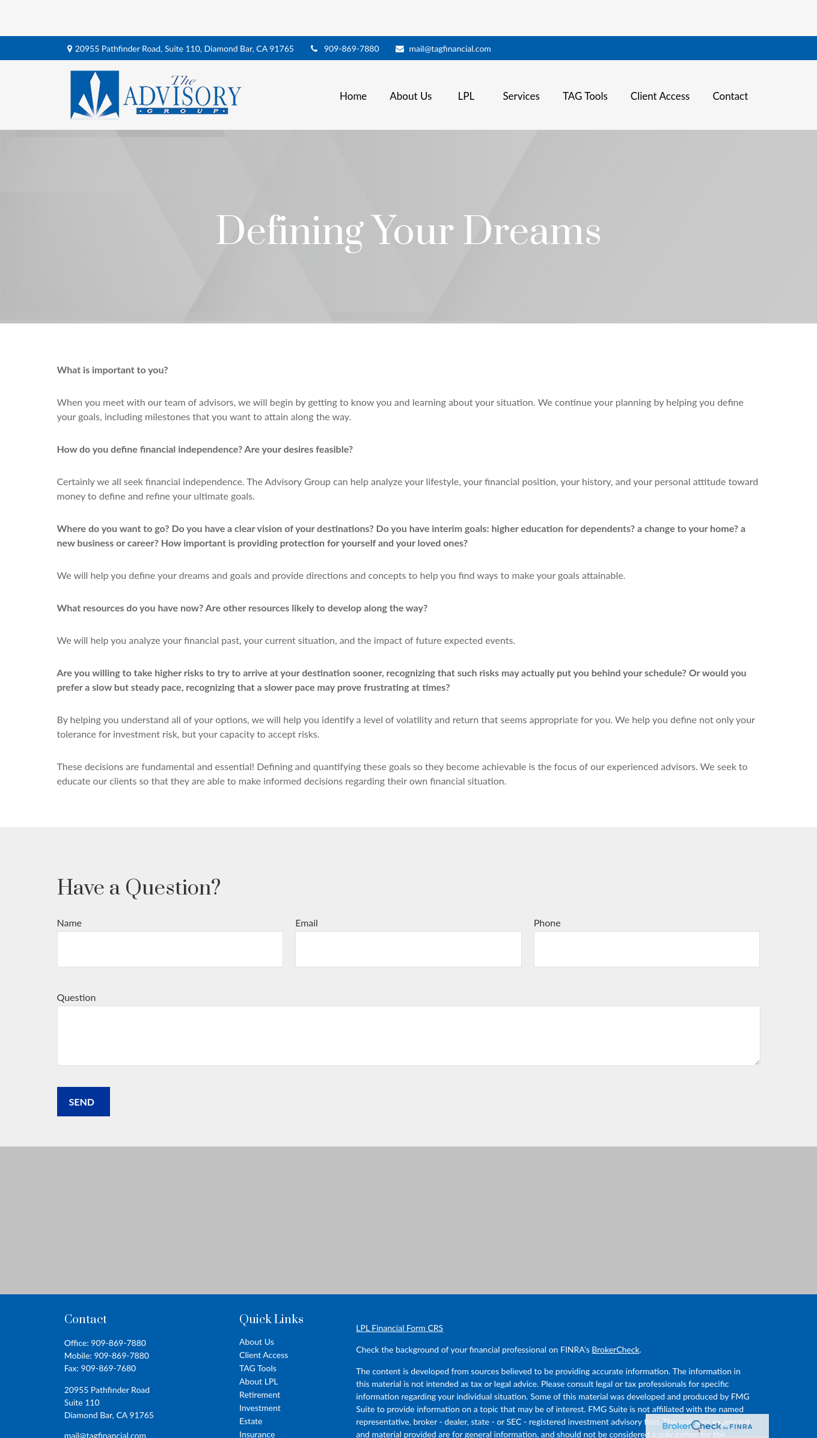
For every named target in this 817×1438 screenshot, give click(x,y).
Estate (250, 1385)
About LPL (258, 1345)
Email (306, 886)
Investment (260, 1371)
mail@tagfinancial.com (442, 12)
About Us (256, 1305)
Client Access (263, 1319)
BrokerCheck (615, 1313)
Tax (245, 1411)
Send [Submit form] (81, 1065)
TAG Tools (258, 1332)
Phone (547, 886)
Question (76, 961)
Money (252, 1424)
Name (69, 886)
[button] (353, 58)
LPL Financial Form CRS (399, 1292)
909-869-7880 (344, 12)
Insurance (257, 1398)
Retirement (259, 1358)
